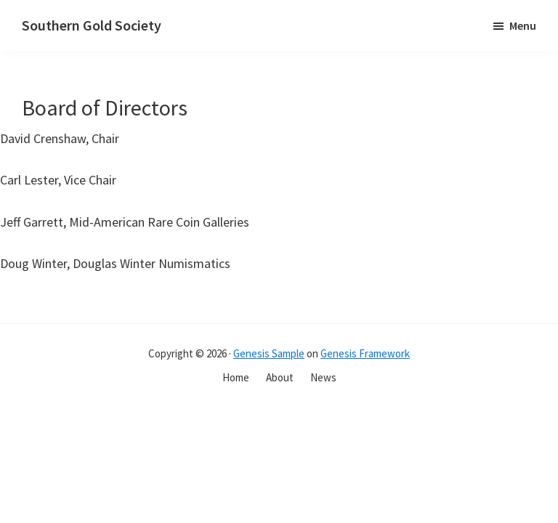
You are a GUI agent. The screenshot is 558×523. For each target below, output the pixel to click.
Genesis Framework (365, 353)
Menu (522, 25)
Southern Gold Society (91, 25)
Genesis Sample (268, 353)
